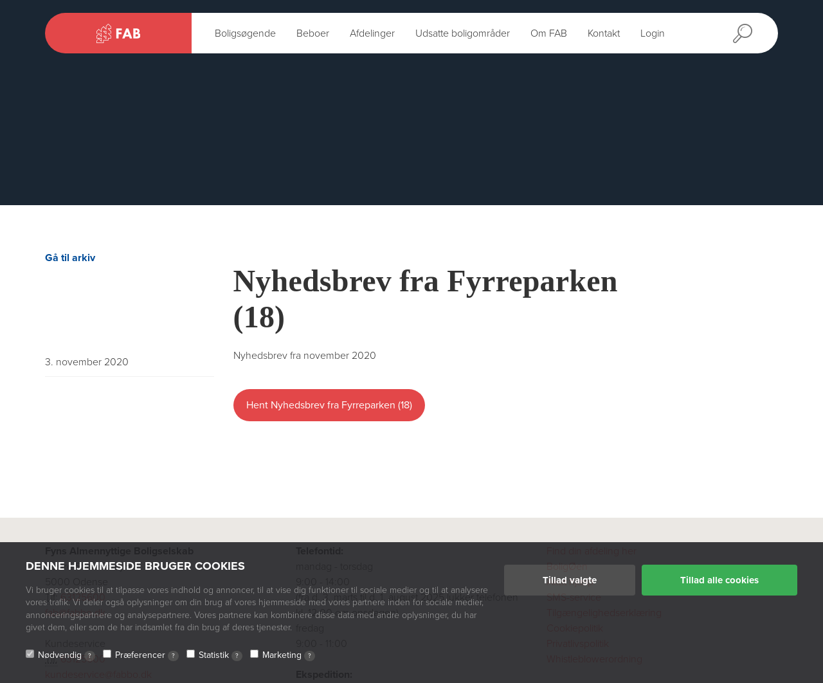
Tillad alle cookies (719, 580)
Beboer (312, 33)
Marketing (288, 655)
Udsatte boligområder (462, 33)
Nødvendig (66, 655)
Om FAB (548, 33)
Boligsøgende (245, 33)
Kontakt (604, 33)
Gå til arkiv (70, 257)
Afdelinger (372, 33)
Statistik (220, 655)
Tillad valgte (570, 580)
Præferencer (147, 655)
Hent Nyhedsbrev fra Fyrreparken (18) (329, 405)
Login (652, 33)
